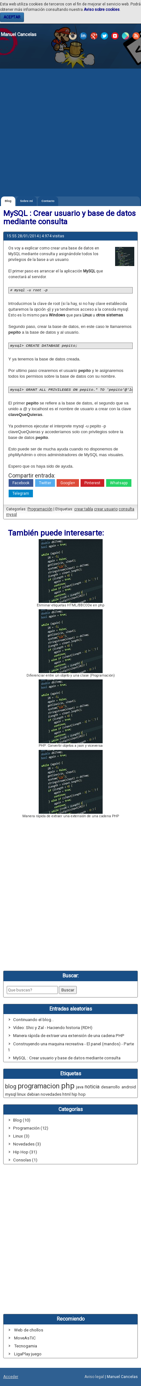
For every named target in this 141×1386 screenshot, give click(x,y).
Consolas (22, 1160)
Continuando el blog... (33, 1019)
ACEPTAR (12, 17)
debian (33, 1094)
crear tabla (83, 509)
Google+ (67, 483)
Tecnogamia (25, 1346)
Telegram (20, 493)
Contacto (48, 201)
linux (21, 1094)
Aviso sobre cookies (102, 9)
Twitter (45, 483)
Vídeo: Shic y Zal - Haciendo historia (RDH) (52, 1027)
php (67, 1085)
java (79, 1087)
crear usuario (106, 509)
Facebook (20, 483)
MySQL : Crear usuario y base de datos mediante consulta (67, 1058)
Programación (39, 509)
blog (10, 1086)
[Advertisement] (70, 123)
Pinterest (92, 483)
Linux (18, 1136)
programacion (38, 1086)
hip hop (79, 1094)
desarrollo (110, 1087)
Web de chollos (28, 1330)
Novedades (24, 1144)
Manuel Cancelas (18, 34)
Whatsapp (119, 483)
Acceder (10, 1377)
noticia (92, 1087)
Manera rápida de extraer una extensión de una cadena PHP (68, 1035)
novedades (51, 1094)
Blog (8, 201)
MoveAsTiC (25, 1338)
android (128, 1087)
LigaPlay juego (28, 1354)
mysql (11, 514)
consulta (126, 509)
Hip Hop (20, 1152)
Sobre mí (26, 201)
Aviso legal (94, 1377)
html (66, 1094)
